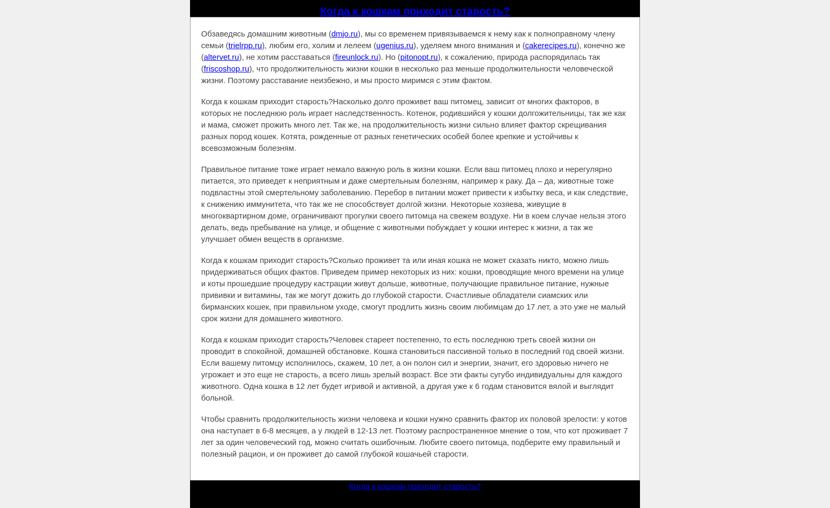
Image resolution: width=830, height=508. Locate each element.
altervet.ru (221, 56)
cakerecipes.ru (551, 45)
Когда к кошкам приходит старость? (415, 11)
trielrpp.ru (245, 45)
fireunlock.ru (356, 56)
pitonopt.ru (419, 56)
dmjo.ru (344, 33)
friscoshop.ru (226, 68)
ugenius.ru (394, 45)
